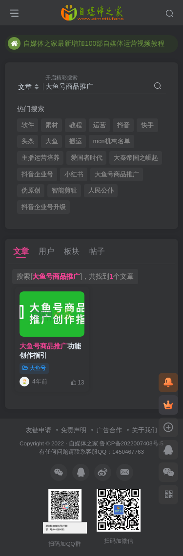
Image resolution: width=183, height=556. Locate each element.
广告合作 (109, 430)
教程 (75, 125)
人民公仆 (101, 190)
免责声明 (73, 430)
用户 (46, 251)
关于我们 (144, 430)
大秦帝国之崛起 (136, 157)
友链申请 (38, 430)
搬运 (75, 141)
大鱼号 (34, 368)
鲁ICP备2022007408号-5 (131, 443)
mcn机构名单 (111, 141)
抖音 (123, 125)
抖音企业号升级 (43, 207)
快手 (147, 125)
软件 (27, 125)
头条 (27, 141)
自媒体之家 (83, 443)
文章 (21, 251)
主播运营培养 (40, 157)
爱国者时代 (86, 157)
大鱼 (51, 141)
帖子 (97, 251)
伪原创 (31, 190)
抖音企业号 (37, 174)
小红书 (73, 174)
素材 (51, 125)
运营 (99, 125)
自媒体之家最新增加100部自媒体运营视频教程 (86, 43)
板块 (72, 251)
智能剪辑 (64, 190)
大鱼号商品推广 (117, 174)
